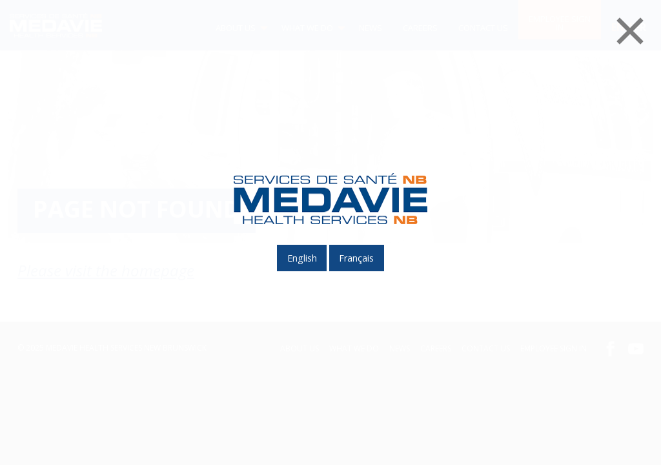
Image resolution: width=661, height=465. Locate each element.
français (356, 258)
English (302, 258)
